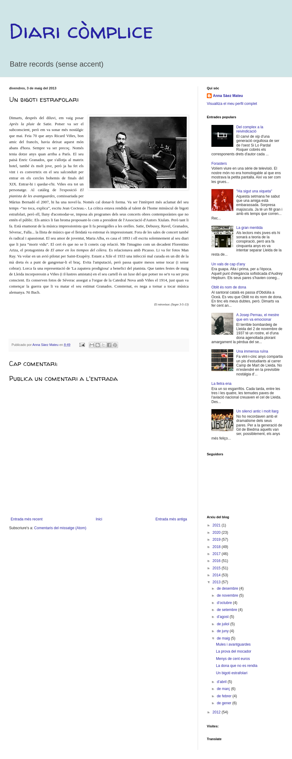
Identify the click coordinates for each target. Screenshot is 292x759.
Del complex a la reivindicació (249, 129)
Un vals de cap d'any (228, 264)
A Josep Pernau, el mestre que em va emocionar (257, 317)
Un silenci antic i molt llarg (257, 411)
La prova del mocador (233, 651)
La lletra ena (221, 383)
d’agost (223, 617)
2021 (217, 525)
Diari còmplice (81, 30)
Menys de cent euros (233, 659)
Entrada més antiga (171, 519)
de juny (223, 631)
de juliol (223, 624)
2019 (217, 539)
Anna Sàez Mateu (228, 96)
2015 (217, 568)
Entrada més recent (27, 519)
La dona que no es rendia (236, 666)
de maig (224, 638)
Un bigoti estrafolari (231, 673)
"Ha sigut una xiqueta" (254, 191)
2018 (217, 547)
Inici (99, 519)
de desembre (228, 588)
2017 (217, 554)
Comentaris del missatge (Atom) (60, 528)
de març (224, 689)
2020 (217, 532)
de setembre (227, 610)
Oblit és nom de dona (228, 287)
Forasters (219, 163)
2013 (217, 582)
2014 (217, 575)
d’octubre (225, 603)
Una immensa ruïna (252, 351)
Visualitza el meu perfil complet (232, 104)
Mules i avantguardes (233, 644)
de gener (224, 703)
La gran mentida (249, 228)
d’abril (222, 682)
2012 (217, 712)
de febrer (224, 696)
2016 (217, 561)
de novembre (228, 595)
